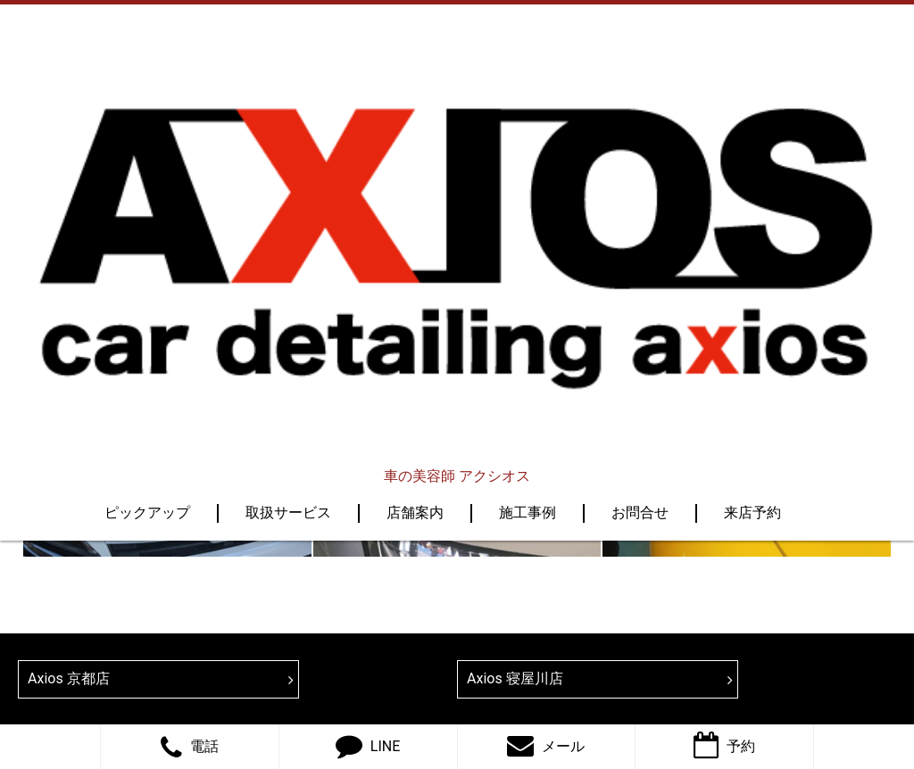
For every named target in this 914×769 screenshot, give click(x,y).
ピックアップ (147, 192)
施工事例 (527, 192)
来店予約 (752, 192)
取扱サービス (288, 192)
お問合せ (640, 192)
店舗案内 (415, 192)
